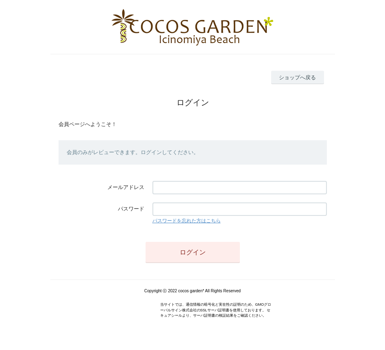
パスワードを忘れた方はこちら (186, 221)
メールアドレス (125, 187)
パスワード (131, 209)
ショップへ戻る (297, 77)
